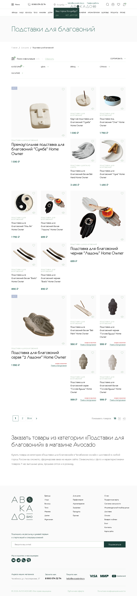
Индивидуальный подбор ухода (116, 508)
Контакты (108, 527)
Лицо (21, 13)
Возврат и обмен (110, 519)
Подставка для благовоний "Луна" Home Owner (112, 174)
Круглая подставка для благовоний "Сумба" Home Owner (81, 122)
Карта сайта (108, 531)
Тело (35, 13)
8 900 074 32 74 (39, 4)
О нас (106, 496)
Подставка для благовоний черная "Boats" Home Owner (51, 278)
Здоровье (105, 13)
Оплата (107, 515)
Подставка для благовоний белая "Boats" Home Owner (24, 278)
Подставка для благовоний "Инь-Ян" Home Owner (21, 226)
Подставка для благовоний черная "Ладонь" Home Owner (97, 250)
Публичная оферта (76, 591)
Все (29, 418)
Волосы (28, 13)
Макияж (42, 13)
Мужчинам (49, 519)
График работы (93, 3)
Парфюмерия (81, 13)
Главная (14, 48)
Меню (15, 4)
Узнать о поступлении (59, 365)
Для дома (25, 48)
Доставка (108, 512)
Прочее (122, 13)
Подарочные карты (111, 500)
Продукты (114, 13)
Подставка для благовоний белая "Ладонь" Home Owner (52, 226)
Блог (106, 523)
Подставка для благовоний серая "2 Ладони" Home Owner (38, 354)
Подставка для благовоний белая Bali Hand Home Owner (81, 174)
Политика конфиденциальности (112, 591)
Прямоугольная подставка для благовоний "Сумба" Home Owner (37, 149)
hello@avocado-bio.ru (76, 3)
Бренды (14, 13)
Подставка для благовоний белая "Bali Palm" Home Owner (81, 330)
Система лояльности (112, 504)
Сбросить (49, 59)
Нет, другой (71, 15)
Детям (50, 13)
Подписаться (115, 544)
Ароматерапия (93, 13)
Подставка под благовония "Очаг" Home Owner (112, 122)
